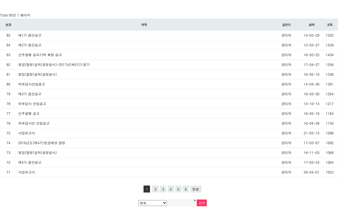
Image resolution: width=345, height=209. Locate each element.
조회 (330, 24)
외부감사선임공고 (31, 84)
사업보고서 (26, 132)
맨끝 (196, 189)
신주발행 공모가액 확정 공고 (40, 54)
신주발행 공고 (28, 113)
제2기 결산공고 (29, 44)
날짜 (312, 24)
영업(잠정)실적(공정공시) (37, 74)
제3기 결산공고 (29, 93)
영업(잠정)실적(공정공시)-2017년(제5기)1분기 (54, 64)
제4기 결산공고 (29, 162)
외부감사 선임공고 (32, 103)
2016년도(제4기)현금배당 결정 (41, 142)
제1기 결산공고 (29, 35)
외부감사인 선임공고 (34, 123)
